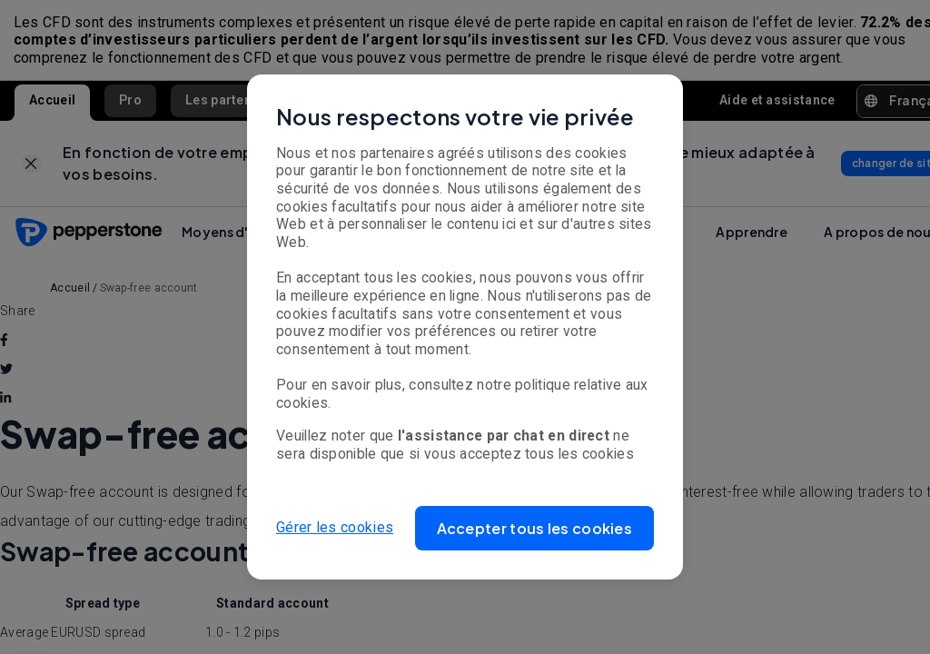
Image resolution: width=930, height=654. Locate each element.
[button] (535, 528)
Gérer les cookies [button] (334, 527)
